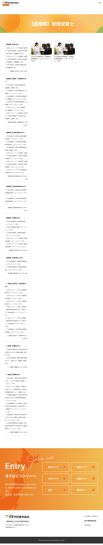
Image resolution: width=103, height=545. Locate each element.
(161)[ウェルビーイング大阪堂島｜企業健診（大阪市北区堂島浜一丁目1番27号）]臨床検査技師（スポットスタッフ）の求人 (16, 164)
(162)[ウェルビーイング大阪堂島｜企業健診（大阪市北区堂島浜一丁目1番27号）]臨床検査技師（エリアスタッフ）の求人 (16, 155)
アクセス (87, 525)
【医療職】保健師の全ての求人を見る (17, 250)
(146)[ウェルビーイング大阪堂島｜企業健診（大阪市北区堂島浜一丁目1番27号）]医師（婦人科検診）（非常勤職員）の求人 (16, 50)
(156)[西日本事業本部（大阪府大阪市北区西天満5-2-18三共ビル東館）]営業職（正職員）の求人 (16, 352)
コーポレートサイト (91, 516)
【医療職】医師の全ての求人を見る (18, 71)
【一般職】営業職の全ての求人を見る (17, 367)
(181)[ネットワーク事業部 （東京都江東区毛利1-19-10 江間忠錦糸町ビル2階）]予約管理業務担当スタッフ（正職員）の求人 (15, 389)
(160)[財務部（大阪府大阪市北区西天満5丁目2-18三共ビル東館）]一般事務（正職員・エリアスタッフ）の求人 (16, 417)
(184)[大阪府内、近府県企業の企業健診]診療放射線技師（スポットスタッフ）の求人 (16, 192)
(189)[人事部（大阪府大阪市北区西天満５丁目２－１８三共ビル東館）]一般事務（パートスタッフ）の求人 (16, 380)
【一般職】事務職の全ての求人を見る (17, 432)
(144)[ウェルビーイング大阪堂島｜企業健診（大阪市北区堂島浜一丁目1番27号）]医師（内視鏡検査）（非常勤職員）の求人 (16, 59)
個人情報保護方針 (90, 521)
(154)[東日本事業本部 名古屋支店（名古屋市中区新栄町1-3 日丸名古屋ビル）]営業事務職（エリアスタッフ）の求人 (16, 425)
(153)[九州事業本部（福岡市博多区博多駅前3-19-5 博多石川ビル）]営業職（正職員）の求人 (16, 360)
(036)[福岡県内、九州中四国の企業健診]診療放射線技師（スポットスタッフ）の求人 (16, 201)
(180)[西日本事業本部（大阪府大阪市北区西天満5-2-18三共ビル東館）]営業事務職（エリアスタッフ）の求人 (16, 397)
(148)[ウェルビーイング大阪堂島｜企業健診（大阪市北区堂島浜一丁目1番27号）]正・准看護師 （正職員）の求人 (16, 115)
